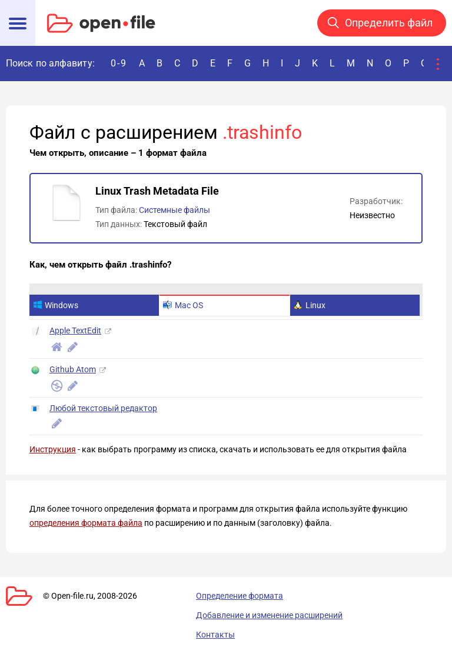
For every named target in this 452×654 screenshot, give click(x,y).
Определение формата (239, 595)
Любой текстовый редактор (103, 408)
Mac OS (183, 305)
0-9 (119, 63)
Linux (309, 305)
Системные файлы (174, 210)
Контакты (215, 634)
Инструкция (52, 449)
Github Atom (72, 369)
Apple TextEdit (75, 330)
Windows (55, 305)
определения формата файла (85, 523)
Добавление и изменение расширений (269, 615)
